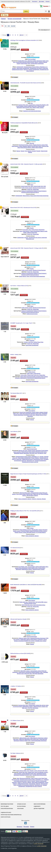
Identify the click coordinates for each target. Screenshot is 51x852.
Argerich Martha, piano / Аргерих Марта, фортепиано (32, 63)
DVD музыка (20, 808)
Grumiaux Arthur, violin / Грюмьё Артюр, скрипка (29, 104)
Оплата (47, 1)
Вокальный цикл (15, 779)
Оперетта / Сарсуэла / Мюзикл (39, 498)
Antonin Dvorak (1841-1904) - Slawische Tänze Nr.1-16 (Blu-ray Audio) (26, 164)
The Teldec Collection (15, 753)
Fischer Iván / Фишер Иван (33, 189)
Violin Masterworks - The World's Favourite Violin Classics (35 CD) (25, 82)
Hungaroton (31, 340)
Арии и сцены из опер (36, 778)
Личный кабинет (49, 11)
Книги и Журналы (5, 817)
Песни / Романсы (35, 458)
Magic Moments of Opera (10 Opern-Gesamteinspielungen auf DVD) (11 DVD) (28, 473)
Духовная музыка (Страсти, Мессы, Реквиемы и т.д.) (35, 66)
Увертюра (25, 69)
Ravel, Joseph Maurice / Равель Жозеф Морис (30, 231)
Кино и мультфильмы (39, 804)
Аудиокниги (37, 806)
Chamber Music (20, 237)
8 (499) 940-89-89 (38, 843)
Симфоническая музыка (17, 69)
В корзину (24, 49)
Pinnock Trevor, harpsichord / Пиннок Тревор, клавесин (31, 412)
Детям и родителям (39, 808)
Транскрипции (32, 783)
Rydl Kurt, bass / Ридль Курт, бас (33, 494)
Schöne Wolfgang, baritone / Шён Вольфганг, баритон (31, 529)
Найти (26, 11)
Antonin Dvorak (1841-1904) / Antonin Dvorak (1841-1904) (33, 186)
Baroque (18, 151)
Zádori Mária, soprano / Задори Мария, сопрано (30, 671)
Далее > (22, 35)
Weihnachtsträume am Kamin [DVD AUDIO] (20, 653)
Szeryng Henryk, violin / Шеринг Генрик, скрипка (32, 107)
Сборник (30, 152)
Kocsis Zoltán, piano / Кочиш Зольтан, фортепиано (33, 229)
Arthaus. (32, 491)
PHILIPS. (32, 228)
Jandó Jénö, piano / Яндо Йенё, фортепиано (33, 673)
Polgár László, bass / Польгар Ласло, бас (28, 602)
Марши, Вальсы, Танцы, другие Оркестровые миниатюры (35, 195)
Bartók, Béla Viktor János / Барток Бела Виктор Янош (33, 605)
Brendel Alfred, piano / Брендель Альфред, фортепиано (30, 60)
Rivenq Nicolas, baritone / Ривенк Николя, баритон (32, 147)
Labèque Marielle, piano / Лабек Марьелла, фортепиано (31, 738)
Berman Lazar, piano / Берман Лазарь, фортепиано (30, 450)
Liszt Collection (14, 431)
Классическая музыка (7, 808)
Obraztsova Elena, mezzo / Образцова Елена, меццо (30, 492)
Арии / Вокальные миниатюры (24, 778)
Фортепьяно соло (30, 238)
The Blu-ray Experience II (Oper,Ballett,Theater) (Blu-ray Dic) (24, 122)
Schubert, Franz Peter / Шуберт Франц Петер (33, 342)
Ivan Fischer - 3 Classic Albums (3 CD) (19, 285)
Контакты (34, 1)
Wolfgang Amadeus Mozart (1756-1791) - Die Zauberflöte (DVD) (25, 510)
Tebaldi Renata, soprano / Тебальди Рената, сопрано (33, 569)
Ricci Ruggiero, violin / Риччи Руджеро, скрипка (28, 566)
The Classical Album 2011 (16, 393)
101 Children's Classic (15, 720)
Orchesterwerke (20, 66)
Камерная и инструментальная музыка (32, 111)
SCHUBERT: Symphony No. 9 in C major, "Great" (21, 323)
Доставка (41, 1)
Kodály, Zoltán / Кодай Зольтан (33, 373)
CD (5, 26)
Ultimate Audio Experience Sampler (18, 619)
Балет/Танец (44, 778)
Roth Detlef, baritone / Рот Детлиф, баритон (36, 532)
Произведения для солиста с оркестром (39, 68)
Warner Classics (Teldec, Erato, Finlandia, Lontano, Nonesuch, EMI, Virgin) (31, 770)
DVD (9, 26)
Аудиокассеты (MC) (6, 812)
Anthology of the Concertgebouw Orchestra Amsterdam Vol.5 (24, 40)
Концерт (14, 68)
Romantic (38, 151)
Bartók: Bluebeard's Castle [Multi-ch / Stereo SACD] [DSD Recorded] (26, 584)
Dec (32, 103)
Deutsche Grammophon (32, 449)
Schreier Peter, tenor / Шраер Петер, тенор (28, 772)
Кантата (29, 781)
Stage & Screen (44, 151)
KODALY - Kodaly (14, 354)
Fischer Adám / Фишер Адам (27, 375)
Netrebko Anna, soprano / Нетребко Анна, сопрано (35, 640)
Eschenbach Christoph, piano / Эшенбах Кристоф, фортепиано (33, 775)
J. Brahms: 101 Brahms (15, 686)
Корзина (46, 6)
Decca (31, 184)
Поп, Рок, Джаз (5, 806)
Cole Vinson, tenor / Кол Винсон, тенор (37, 453)
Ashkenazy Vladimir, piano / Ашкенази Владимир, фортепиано (32, 638)
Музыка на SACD (21, 804)
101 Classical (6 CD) (15, 547)
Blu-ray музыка (21, 806)
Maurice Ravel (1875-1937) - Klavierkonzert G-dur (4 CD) (23, 207)
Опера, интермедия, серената (24, 498)
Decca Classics (32, 410)
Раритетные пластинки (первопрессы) (11, 814)
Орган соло (14, 458)
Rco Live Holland (31, 59)
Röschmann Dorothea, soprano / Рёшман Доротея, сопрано (32, 144)
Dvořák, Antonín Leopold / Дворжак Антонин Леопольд (34, 187)
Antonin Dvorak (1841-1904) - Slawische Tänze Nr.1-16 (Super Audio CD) (27, 248)
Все (2, 25)
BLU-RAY (13, 26)
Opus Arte (32, 143)
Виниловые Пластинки (7, 804)
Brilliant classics (31, 371)
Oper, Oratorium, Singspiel (30, 151)
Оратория (46, 456)
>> (26, 35)
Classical (22, 151)
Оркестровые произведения (22, 68)
